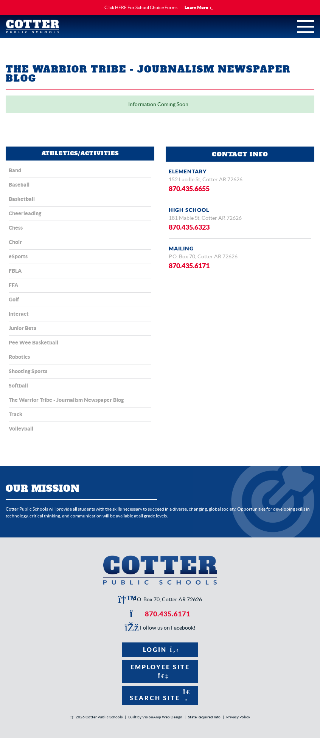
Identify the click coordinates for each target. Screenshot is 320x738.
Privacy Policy (238, 717)
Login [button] (160, 649)
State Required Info (204, 717)
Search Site (160, 695)
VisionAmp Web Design (162, 717)
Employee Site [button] (160, 671)
